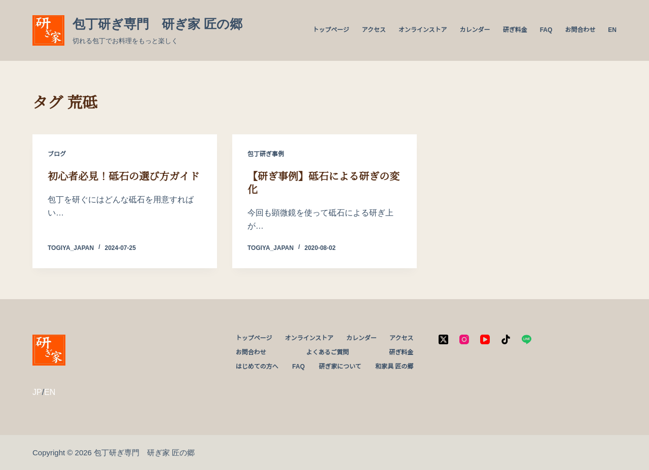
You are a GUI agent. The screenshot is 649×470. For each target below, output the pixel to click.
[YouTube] (485, 339)
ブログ (57, 154)
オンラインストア (423, 29)
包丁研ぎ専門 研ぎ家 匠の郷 (157, 24)
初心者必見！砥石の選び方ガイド (123, 176)
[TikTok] (506, 339)
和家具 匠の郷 (394, 366)
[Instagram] (464, 339)
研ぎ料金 (515, 29)
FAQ (546, 29)
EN (612, 29)
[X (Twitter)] (443, 339)
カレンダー (475, 29)
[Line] (526, 339)
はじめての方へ (257, 366)
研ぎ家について (340, 366)
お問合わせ (580, 29)
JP (37, 392)
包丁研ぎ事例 (265, 154)
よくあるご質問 (327, 352)
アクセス (373, 29)
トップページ (331, 29)
